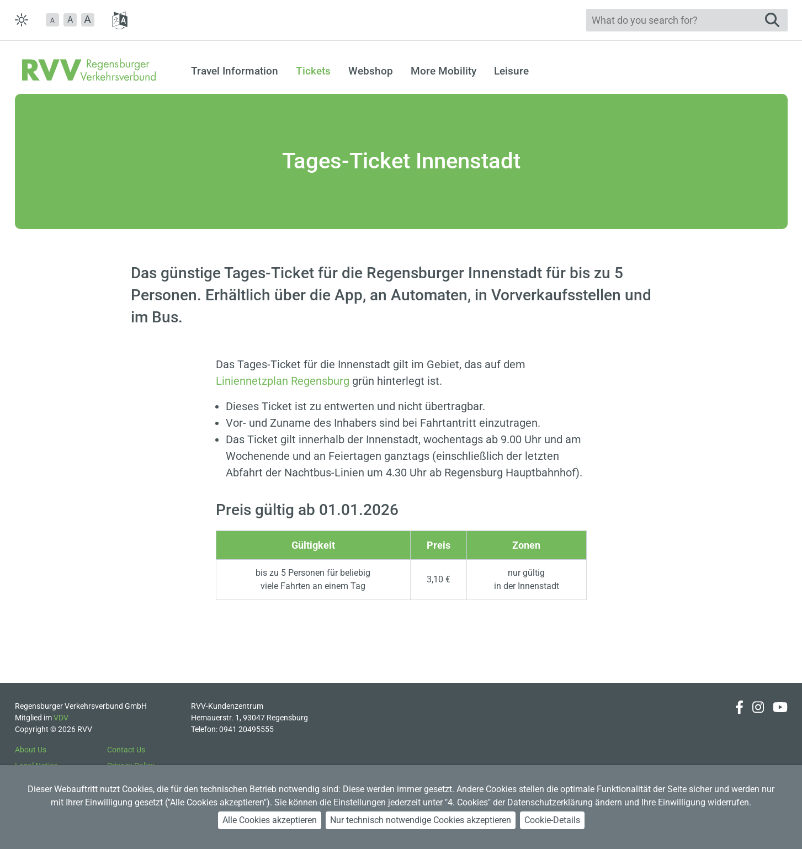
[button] (52, 19)
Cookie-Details (552, 820)
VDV (61, 717)
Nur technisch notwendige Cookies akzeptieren (420, 820)
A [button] (70, 19)
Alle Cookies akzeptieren (269, 820)
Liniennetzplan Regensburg (282, 381)
